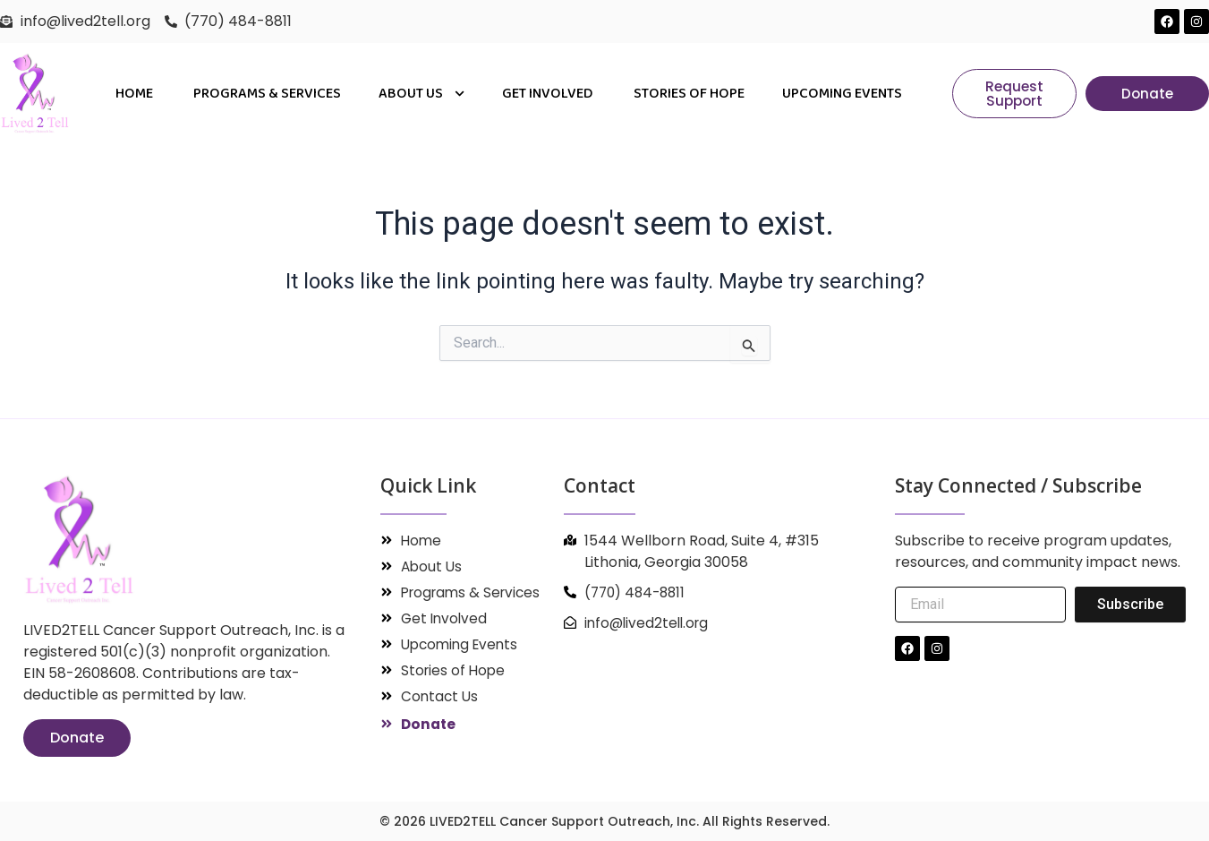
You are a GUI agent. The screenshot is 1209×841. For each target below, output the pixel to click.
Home (135, 93)
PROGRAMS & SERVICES (267, 93)
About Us (421, 93)
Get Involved (549, 93)
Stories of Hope (689, 93)
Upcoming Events (842, 93)
